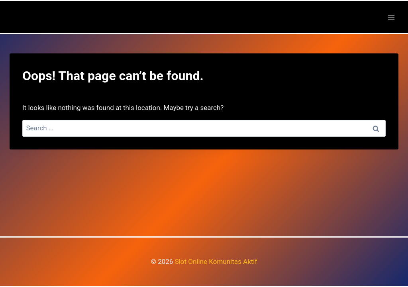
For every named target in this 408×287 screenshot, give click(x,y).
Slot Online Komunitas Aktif (216, 261)
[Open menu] (391, 17)
